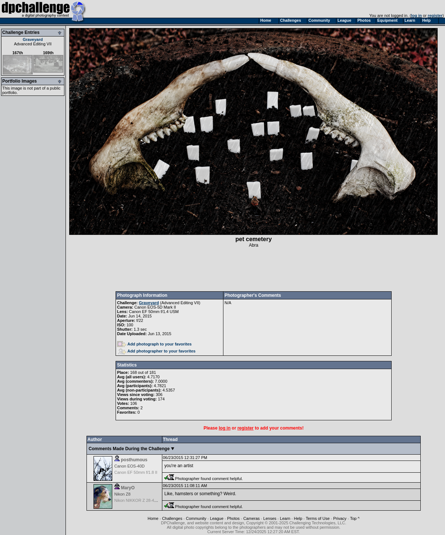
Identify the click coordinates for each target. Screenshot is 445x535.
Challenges (172, 518)
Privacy (339, 518)
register (435, 15)
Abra (253, 245)
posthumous (134, 459)
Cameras (251, 518)
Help (298, 518)
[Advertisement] (254, 269)
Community (196, 518)
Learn (285, 518)
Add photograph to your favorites (154, 344)
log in (416, 15)
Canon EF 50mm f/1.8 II (136, 472)
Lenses (269, 518)
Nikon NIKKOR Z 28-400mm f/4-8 (144, 500)
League (216, 518)
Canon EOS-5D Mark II (155, 307)
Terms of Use (318, 518)
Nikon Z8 (122, 494)
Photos (233, 518)
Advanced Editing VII (33, 44)
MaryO (128, 487)
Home (153, 518)
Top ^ (355, 518)
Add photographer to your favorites (156, 351)
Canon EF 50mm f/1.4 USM (154, 311)
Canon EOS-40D (129, 466)
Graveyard (33, 39)
